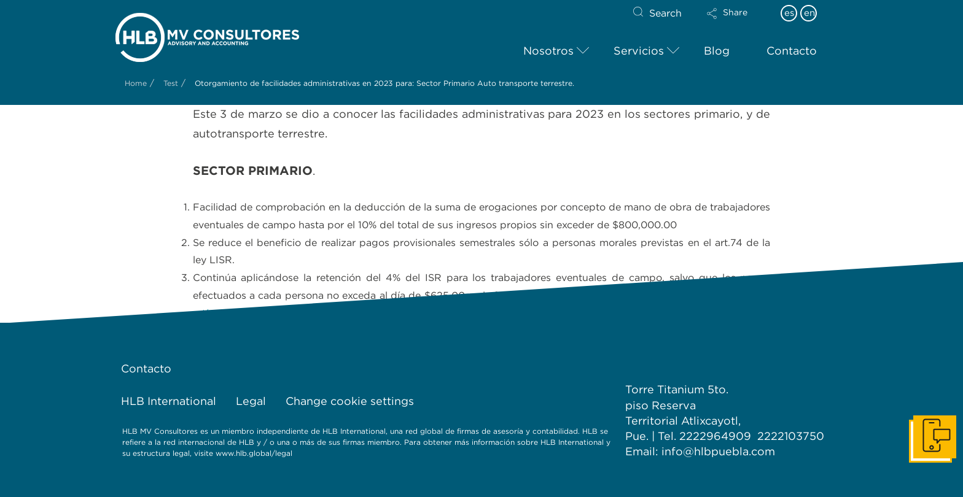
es (789, 12)
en (809, 12)
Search (665, 13)
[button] (737, 21)
